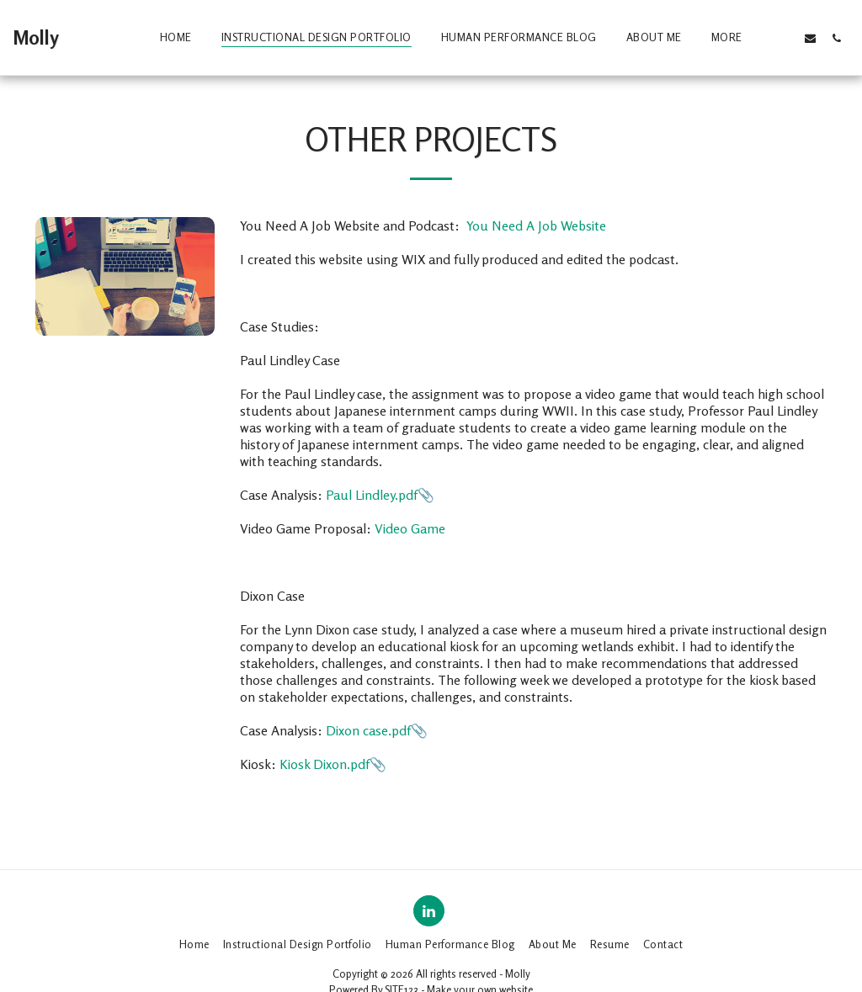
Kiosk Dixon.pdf (324, 764)
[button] (784, 38)
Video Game (410, 528)
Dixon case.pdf (368, 730)
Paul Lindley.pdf (372, 494)
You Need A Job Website (534, 225)
